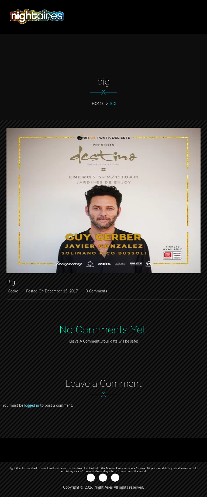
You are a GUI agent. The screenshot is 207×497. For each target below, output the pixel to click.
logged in (31, 405)
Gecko (12, 291)
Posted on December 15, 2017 (51, 291)
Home (98, 103)
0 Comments (95, 291)
